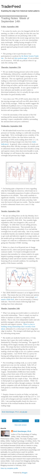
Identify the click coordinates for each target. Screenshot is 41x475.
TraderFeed (11, 6)
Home (20, 421)
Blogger (24, 473)
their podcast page (20, 58)
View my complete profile (9, 468)
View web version (20, 425)
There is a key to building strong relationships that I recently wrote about (18, 326)
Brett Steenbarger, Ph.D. (22, 431)
